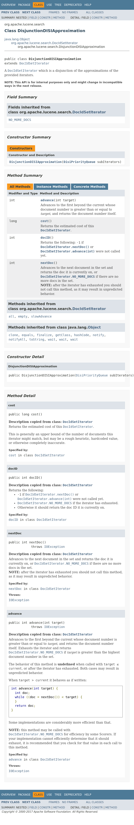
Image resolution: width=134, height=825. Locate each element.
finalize (44, 335)
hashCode (81, 335)
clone (13, 335)
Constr (45, 17)
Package (24, 4)
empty (22, 316)
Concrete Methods (90, 186)
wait (51, 339)
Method (59, 17)
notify (98, 335)
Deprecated (73, 4)
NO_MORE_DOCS (20, 120)
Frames (54, 12)
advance (47, 200)
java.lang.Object (17, 39)
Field (33, 17)
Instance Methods (51, 186)
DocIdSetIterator (34, 63)
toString (36, 339)
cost (44, 221)
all (11, 316)
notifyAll (17, 339)
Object (94, 327)
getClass (62, 335)
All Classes (95, 12)
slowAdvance (41, 316)
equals (27, 335)
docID (45, 237)
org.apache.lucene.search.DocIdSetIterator (44, 43)
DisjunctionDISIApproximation (35, 162)
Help (88, 4)
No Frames (70, 12)
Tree (58, 4)
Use (49, 4)
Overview (8, 4)
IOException (54, 546)
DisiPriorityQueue (79, 162)
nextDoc (47, 263)
